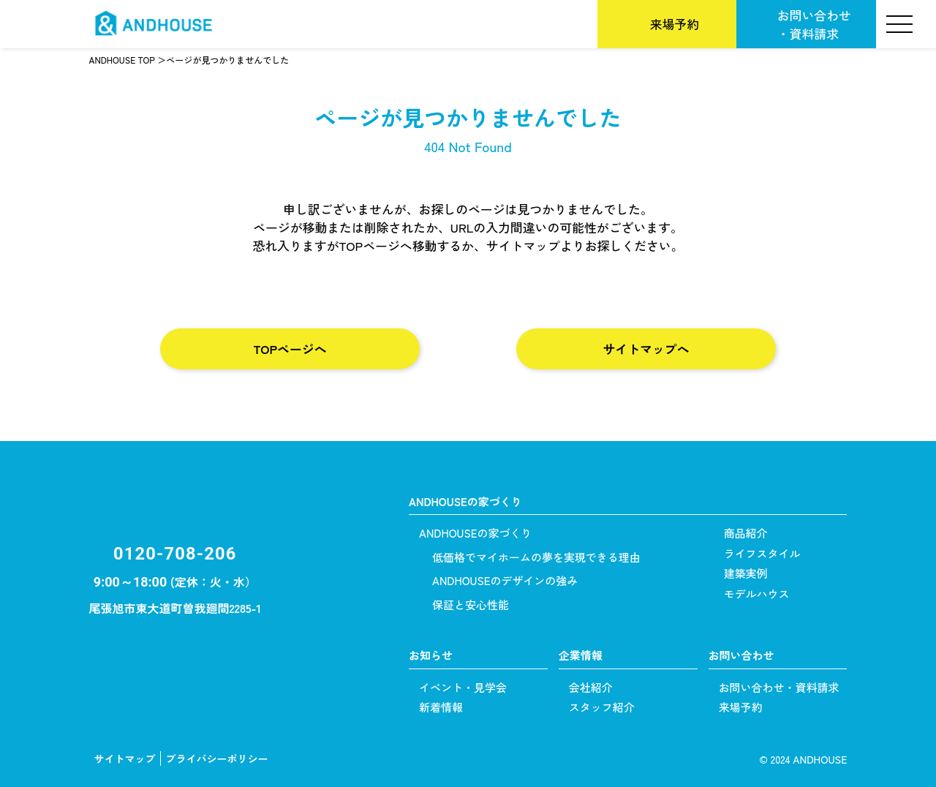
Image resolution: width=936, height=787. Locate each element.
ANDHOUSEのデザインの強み (505, 580)
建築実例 (746, 573)
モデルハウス (757, 593)
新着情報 (441, 707)
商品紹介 (746, 533)
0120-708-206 (174, 553)
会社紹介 (591, 687)
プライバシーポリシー (217, 758)
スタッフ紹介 (602, 707)
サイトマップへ (646, 348)
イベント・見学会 (463, 687)
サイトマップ (125, 758)
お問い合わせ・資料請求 (814, 24)
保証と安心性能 (470, 604)
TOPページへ (289, 348)
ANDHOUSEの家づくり (475, 533)
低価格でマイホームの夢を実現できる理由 (536, 557)
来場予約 (674, 24)
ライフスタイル (762, 553)
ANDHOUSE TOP (122, 60)
